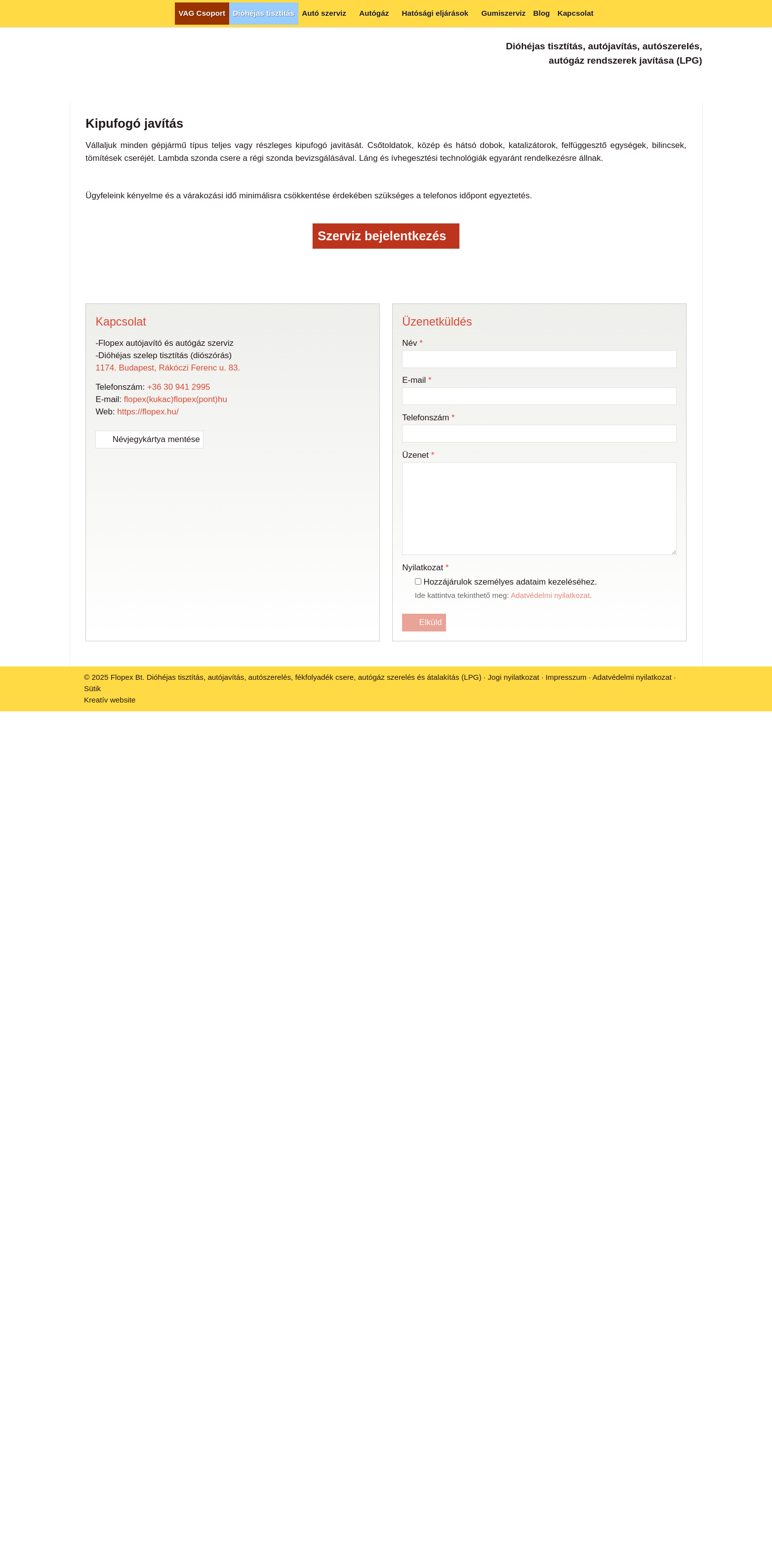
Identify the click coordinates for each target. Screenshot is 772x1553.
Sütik (92, 799)
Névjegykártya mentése (149, 550)
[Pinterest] (386, 392)
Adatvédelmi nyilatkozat (550, 705)
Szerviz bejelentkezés (386, 346)
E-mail (416, 490)
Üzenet (418, 565)
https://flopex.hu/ (147, 522)
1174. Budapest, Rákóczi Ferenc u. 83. (167, 478)
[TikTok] (694, 81)
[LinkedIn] (367, 392)
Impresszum (565, 787)
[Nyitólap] (78, 13)
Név (412, 453)
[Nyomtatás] (443, 392)
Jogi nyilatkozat (513, 787)
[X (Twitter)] (347, 392)
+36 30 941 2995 (178, 497)
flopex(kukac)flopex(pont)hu (175, 510)
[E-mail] (621, 81)
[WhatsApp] (405, 392)
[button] (693, 13)
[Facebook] (658, 81)
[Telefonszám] (640, 81)
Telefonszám (428, 528)
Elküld (424, 733)
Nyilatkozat (425, 678)
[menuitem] (202, 13)
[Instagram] (676, 81)
